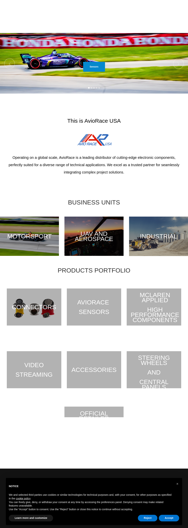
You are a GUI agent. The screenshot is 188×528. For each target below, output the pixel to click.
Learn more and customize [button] (31, 517)
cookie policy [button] (23, 498)
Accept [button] (169, 517)
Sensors (94, 66)
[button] (177, 484)
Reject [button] (147, 517)
